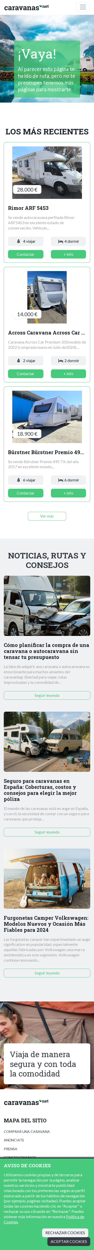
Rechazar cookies (65, 1232)
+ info (68, 254)
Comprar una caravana (27, 1131)
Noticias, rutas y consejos (47, 560)
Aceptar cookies (69, 1241)
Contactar (25, 254)
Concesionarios (20, 1157)
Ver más (47, 516)
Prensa (10, 1149)
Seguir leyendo (47, 695)
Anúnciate (14, 1140)
